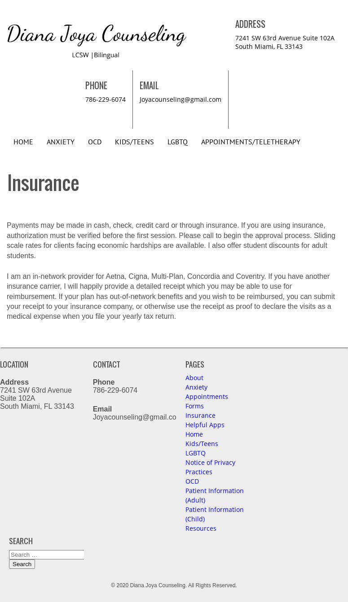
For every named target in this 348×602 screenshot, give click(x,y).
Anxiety (61, 142)
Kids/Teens (134, 142)
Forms (194, 406)
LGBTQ (177, 142)
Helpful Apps (205, 424)
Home (23, 142)
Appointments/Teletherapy (250, 142)
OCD (94, 142)
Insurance (200, 415)
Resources (200, 528)
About (194, 377)
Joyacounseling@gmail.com (180, 99)
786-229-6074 (105, 99)
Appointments (206, 396)
